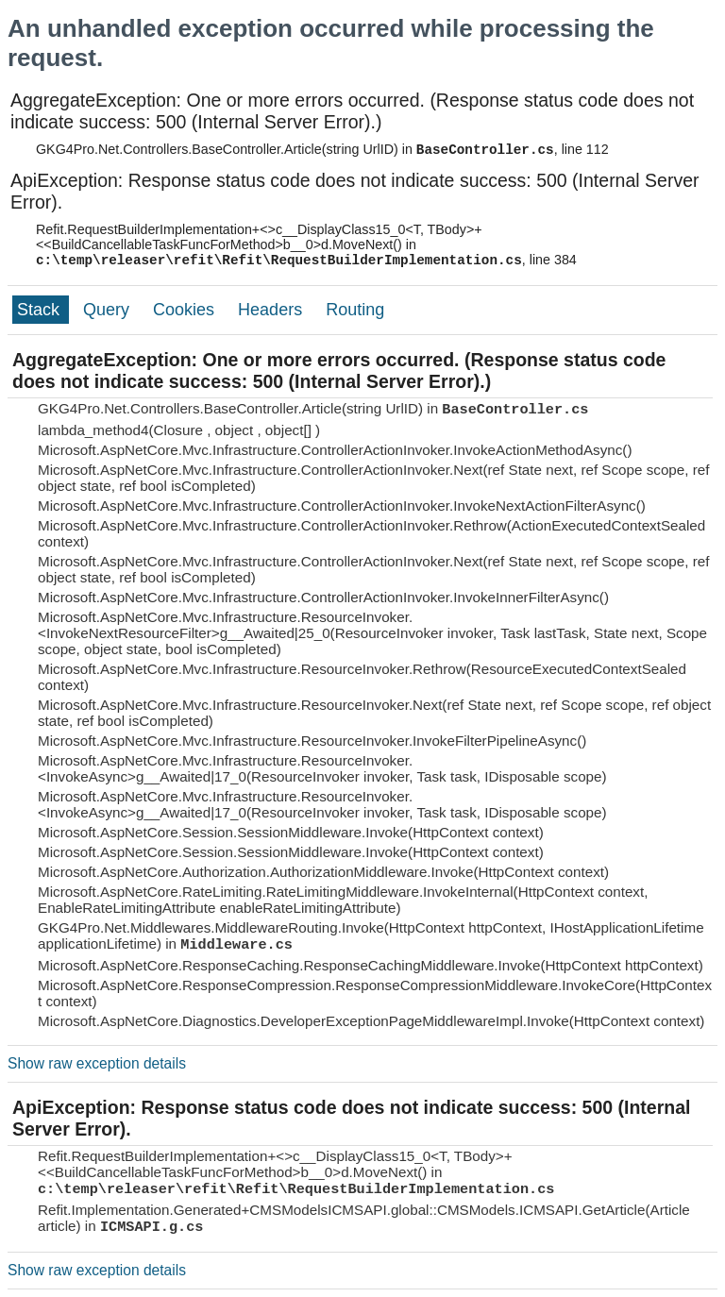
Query (108, 309)
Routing (355, 309)
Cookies (186, 309)
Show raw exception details (97, 1063)
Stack (40, 309)
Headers (272, 309)
